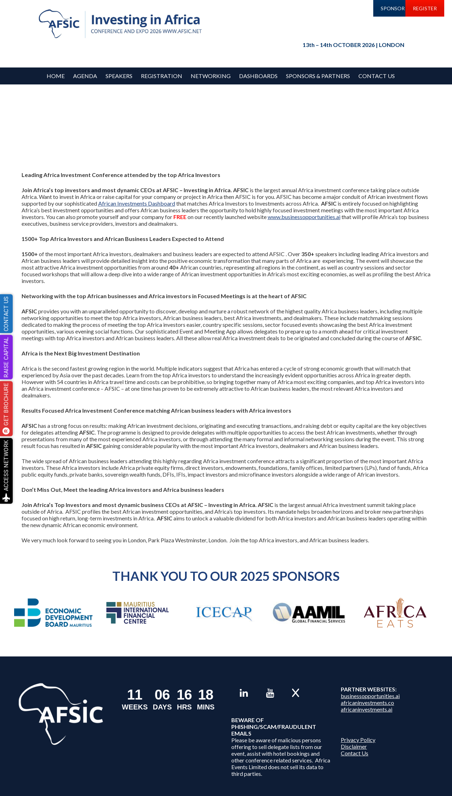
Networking (211, 75)
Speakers (119, 75)
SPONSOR (393, 8)
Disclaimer (354, 746)
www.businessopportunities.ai (304, 216)
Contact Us (376, 75)
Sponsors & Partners (318, 75)
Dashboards (258, 75)
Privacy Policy (358, 739)
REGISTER (425, 8)
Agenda (85, 75)
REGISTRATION (161, 75)
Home (56, 75)
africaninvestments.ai (366, 709)
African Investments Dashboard (136, 203)
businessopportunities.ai (370, 695)
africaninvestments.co (367, 702)
